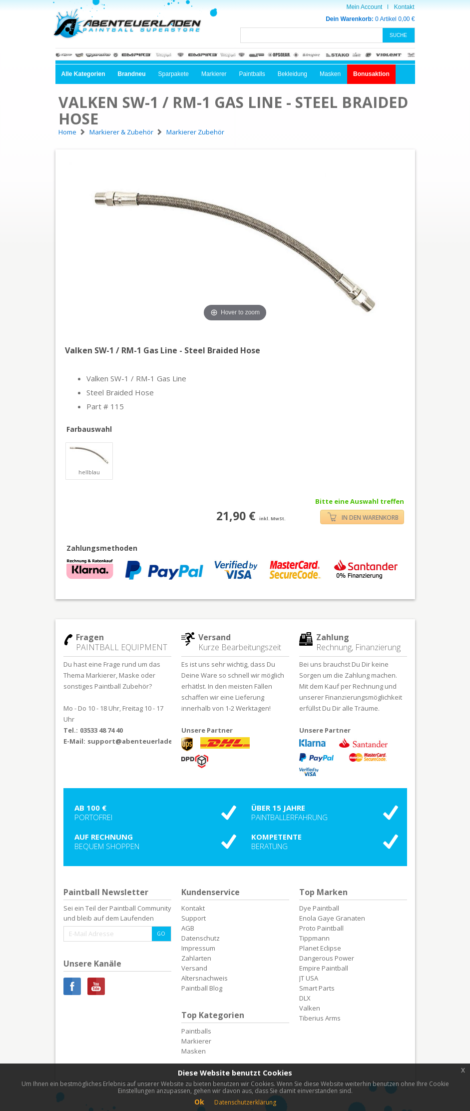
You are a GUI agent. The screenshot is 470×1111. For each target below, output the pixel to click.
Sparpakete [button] (173, 73)
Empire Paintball (323, 968)
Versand (194, 968)
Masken (330, 73)
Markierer (214, 73)
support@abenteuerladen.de (137, 741)
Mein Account (364, 6)
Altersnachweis (204, 978)
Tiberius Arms (320, 1018)
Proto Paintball (321, 928)
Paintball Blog (201, 988)
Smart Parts (317, 988)
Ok (199, 1102)
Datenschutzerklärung (245, 1102)
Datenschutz (200, 938)
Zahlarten (196, 958)
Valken (309, 1008)
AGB (187, 928)
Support (193, 918)
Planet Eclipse (320, 948)
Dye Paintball (319, 908)
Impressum (198, 948)
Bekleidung (292, 73)
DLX (305, 998)
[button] (83, 74)
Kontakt (404, 6)
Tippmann (314, 938)
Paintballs (252, 73)
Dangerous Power (326, 958)
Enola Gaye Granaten (332, 918)
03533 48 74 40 (101, 730)
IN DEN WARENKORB (363, 517)
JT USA (308, 978)
